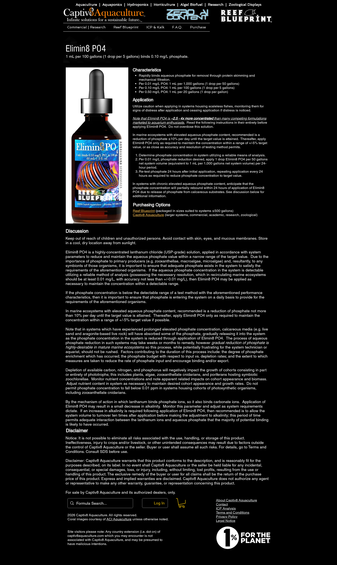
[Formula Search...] (100, 503)
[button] (86, 27)
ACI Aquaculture (119, 519)
